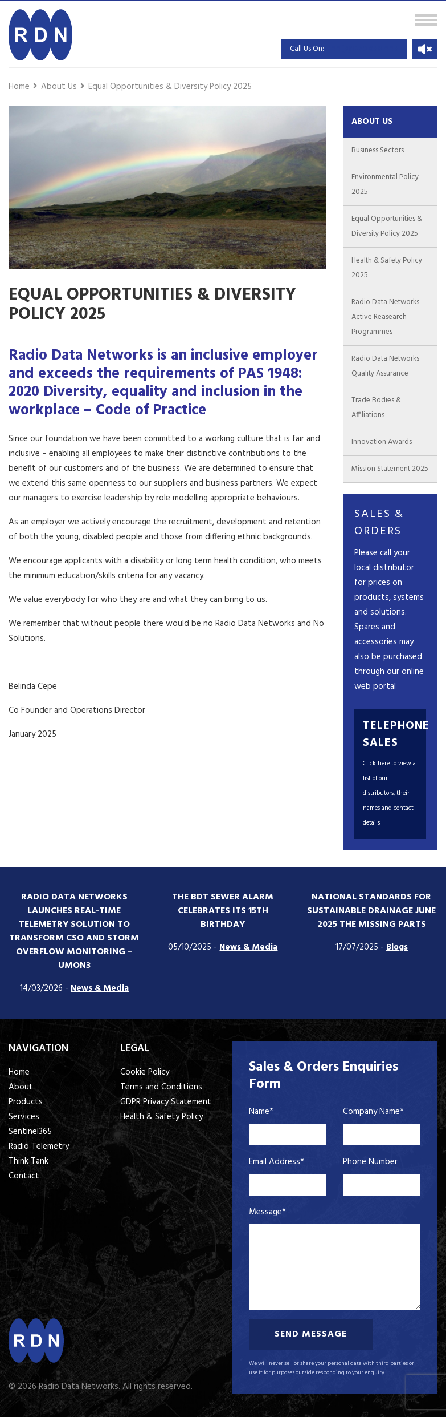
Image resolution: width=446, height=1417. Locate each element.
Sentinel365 (30, 1132)
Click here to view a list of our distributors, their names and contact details (389, 793)
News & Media (100, 988)
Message (267, 1212)
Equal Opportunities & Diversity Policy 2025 (170, 87)
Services (24, 1117)
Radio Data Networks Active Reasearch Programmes (385, 317)
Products (26, 1102)
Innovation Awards (381, 442)
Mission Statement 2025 (389, 469)
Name (261, 1112)
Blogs (397, 947)
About (21, 1087)
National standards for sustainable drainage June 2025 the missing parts (371, 911)
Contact (24, 1176)
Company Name (373, 1112)
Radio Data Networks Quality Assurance (385, 366)
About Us (59, 87)
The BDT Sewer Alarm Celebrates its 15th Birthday (222, 911)
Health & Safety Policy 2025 (386, 268)
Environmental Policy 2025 (385, 184)
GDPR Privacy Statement (165, 1102)
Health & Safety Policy (161, 1117)
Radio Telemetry (39, 1146)
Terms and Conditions (161, 1087)
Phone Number (370, 1162)
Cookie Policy (144, 1072)
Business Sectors (377, 150)
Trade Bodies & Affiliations (376, 407)
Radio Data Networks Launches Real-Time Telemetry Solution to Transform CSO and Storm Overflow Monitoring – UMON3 (74, 931)
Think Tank (28, 1161)
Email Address (276, 1162)
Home (19, 87)
